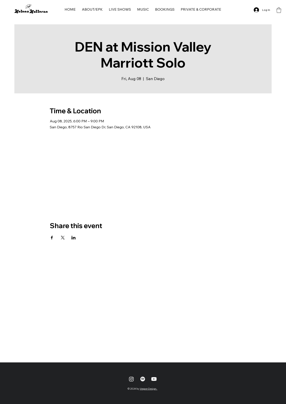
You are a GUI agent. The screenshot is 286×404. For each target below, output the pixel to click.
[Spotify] (143, 379)
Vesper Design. (148, 388)
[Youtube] (154, 379)
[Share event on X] (63, 237)
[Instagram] (131, 379)
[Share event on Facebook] (52, 237)
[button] (278, 10)
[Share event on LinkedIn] (73, 237)
